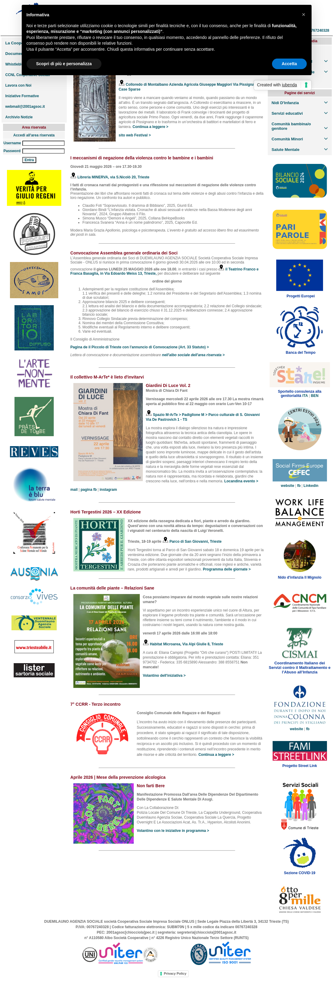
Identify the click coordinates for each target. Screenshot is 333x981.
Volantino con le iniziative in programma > (173, 831)
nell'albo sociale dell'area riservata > (193, 355)
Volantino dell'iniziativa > (164, 675)
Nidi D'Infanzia (285, 103)
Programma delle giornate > (227, 569)
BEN (315, 396)
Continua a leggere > (150, 127)
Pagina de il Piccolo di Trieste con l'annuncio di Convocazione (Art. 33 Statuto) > (139, 347)
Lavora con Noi (18, 85)
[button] (304, 14)
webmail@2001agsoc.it (25, 106)
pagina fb (89, 489)
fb (298, 486)
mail (74, 489)
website (287, 486)
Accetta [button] (289, 63)
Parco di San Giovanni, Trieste (192, 541)
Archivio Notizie (19, 117)
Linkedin (310, 486)
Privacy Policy (175, 973)
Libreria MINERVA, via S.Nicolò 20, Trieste (109, 177)
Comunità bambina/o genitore (291, 126)
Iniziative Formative (22, 96)
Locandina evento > (241, 481)
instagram (108, 489)
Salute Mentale (285, 149)
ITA (305, 396)
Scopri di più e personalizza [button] (64, 63)
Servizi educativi (287, 113)
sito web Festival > (135, 135)
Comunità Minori (287, 139)
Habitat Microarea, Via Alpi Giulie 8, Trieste (183, 644)
